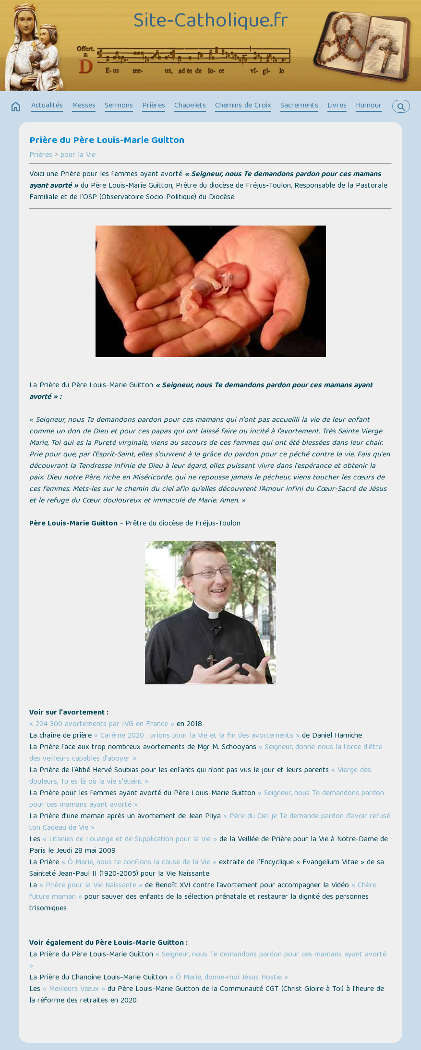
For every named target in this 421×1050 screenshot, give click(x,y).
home (16, 107)
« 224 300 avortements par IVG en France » (101, 724)
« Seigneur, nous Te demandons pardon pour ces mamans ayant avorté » (207, 960)
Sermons (119, 106)
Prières (153, 106)
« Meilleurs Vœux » (74, 989)
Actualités (47, 106)
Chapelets (190, 106)
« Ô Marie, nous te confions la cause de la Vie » (139, 863)
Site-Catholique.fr (210, 22)
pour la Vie (78, 155)
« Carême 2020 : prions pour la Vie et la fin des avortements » (197, 736)
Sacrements (299, 106)
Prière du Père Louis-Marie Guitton (106, 141)
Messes (84, 106)
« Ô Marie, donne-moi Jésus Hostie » (228, 978)
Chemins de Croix (243, 106)
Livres (337, 106)
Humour (369, 106)
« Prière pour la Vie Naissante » (91, 886)
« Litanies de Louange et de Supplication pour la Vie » (130, 840)
